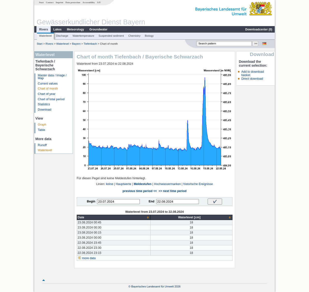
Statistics (44, 104)
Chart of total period (51, 99)
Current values (48, 83)
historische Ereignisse (198, 184)
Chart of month (48, 88)
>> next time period (172, 191)
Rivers (43, 29)
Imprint (59, 2)
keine (109, 184)
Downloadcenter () (258, 29)
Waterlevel (45, 35)
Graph (42, 124)
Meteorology (75, 29)
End (151, 201)
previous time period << (140, 191)
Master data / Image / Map (52, 77)
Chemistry (134, 35)
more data (89, 258)
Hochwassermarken (167, 184)
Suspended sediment (111, 35)
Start (41, 2)
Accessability (89, 2)
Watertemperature (83, 35)
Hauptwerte (123, 184)
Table (41, 130)
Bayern (76, 43)
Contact (49, 2)
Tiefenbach (90, 43)
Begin (91, 201)
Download (44, 109)
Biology (149, 35)
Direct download (252, 78)
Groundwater (98, 29)
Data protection (72, 2)
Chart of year (47, 94)
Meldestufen (142, 184)
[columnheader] (113, 217)
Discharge (62, 35)
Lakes (57, 29)
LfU (99, 2)
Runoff (42, 145)
